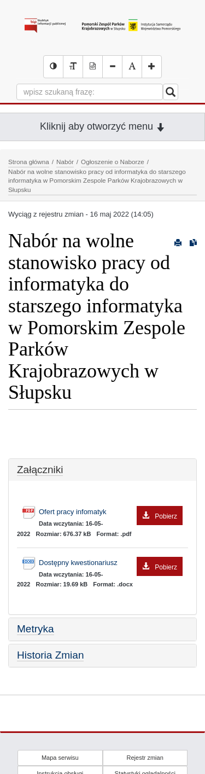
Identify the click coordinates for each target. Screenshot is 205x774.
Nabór (65, 161)
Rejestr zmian (145, 757)
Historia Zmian (50, 655)
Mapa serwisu (60, 757)
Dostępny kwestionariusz (111, 563)
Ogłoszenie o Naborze (112, 161)
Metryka (35, 629)
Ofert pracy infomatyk (111, 512)
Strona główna (28, 161)
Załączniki (40, 469)
